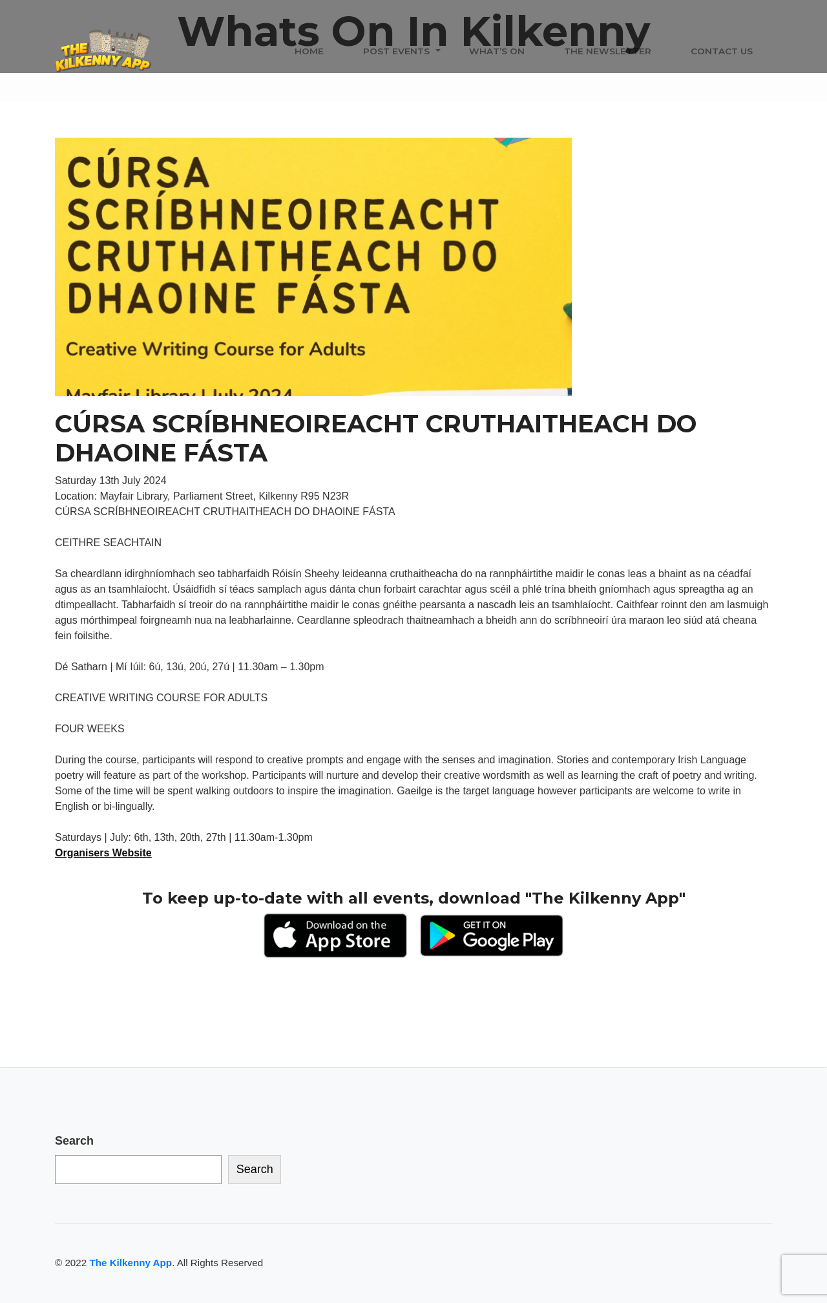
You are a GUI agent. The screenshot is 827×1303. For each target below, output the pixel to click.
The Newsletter (607, 51)
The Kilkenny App (130, 1262)
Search (74, 1140)
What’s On (497, 51)
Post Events (396, 51)
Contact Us (722, 51)
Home (309, 51)
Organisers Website (103, 852)
